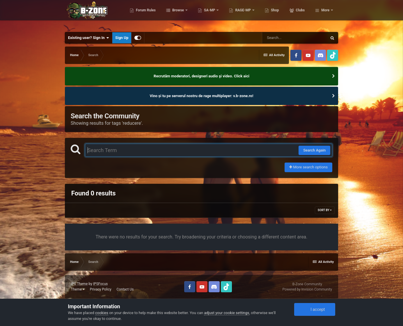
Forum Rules (171, 15)
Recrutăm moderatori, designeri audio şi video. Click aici (201, 76)
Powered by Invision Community (307, 289)
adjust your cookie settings (226, 313)
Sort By (325, 210)
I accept (314, 309)
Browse (204, 15)
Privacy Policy (100, 289)
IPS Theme (79, 284)
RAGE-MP (269, 15)
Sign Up (121, 37)
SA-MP (235, 15)
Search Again (314, 150)
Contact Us (125, 289)
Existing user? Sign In (88, 37)
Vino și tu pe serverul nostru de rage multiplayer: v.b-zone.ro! (201, 96)
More (325, 15)
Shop (300, 15)
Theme (78, 289)
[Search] (294, 37)
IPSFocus (100, 284)
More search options (308, 167)
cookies (101, 313)
